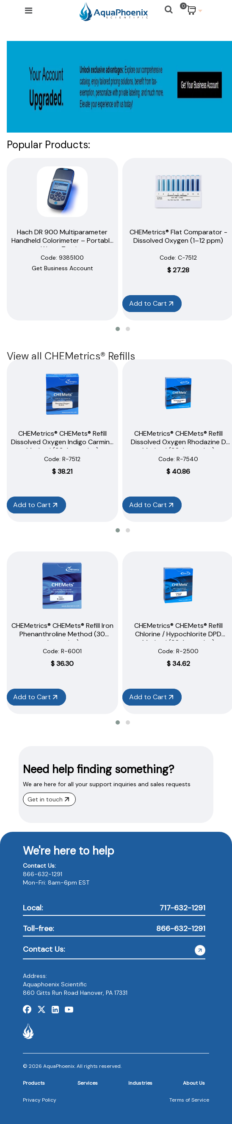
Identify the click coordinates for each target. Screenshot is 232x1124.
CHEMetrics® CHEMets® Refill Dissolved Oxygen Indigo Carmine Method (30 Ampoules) (62, 442)
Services (87, 1083)
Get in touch (48, 799)
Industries (140, 1083)
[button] (118, 328)
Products (34, 1083)
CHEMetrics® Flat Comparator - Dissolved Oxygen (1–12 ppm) (178, 236)
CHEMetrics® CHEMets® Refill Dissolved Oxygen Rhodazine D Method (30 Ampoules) (178, 442)
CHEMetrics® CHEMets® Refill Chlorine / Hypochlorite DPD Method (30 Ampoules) (178, 634)
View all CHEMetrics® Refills (71, 356)
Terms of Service (189, 1100)
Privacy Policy (39, 1100)
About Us (194, 1083)
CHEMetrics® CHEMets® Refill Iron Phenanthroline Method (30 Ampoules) (62, 634)
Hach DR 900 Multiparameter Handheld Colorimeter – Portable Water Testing (62, 240)
